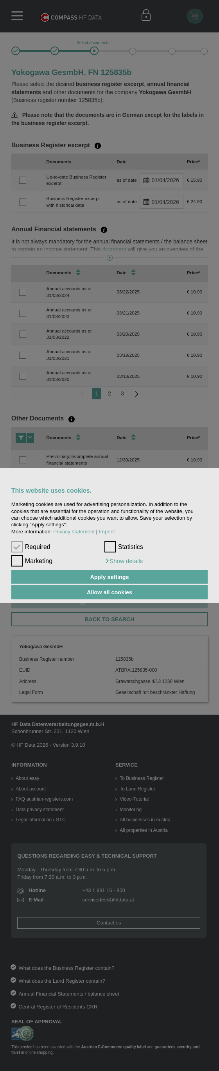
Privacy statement (74, 531)
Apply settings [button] (109, 577)
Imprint (107, 531)
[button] (123, 561)
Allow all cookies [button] (109, 592)
